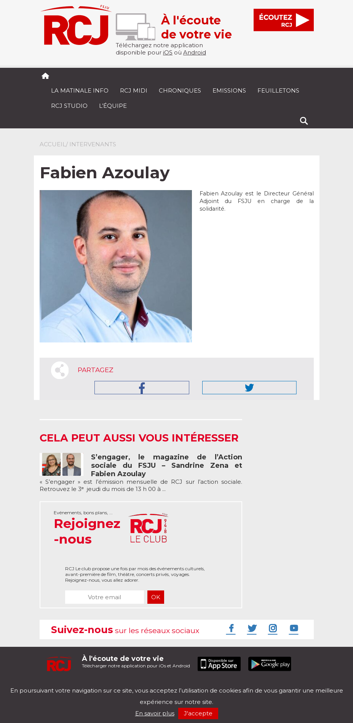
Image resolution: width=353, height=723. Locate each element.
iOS (168, 52)
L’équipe (113, 105)
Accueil (53, 144)
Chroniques (180, 90)
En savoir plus (154, 713)
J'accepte (198, 713)
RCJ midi (133, 90)
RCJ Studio (69, 105)
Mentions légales (63, 684)
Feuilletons (278, 90)
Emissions (229, 90)
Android (194, 52)
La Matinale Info (80, 90)
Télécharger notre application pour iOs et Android (136, 661)
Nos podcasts (168, 684)
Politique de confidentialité (117, 684)
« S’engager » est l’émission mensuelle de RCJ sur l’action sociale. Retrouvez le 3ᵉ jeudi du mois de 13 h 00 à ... (141, 473)
